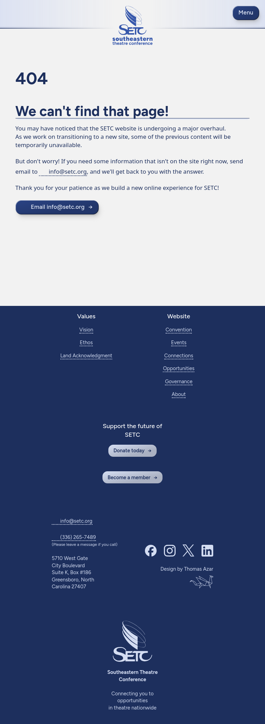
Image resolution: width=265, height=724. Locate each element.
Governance (178, 381)
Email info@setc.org (58, 206)
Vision (86, 330)
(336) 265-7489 (78, 537)
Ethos (86, 342)
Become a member (129, 477)
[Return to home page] (132, 25)
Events (179, 342)
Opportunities (178, 368)
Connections (178, 356)
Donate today (129, 450)
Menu (245, 12)
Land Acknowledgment (86, 356)
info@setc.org (68, 171)
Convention (179, 330)
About (179, 394)
